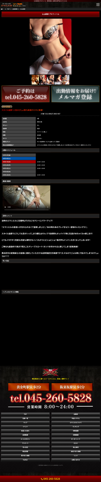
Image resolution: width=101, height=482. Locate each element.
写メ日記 (25, 447)
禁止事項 (75, 447)
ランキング (76, 427)
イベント (25, 427)
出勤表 (76, 414)
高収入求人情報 (76, 451)
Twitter (25, 460)
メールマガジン (25, 439)
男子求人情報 (25, 456)
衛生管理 (25, 451)
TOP (25, 414)
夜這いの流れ (25, 431)
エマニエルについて (76, 423)
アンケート (25, 443)
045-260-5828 (50, 479)
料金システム (76, 418)
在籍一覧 (25, 418)
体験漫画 (75, 431)
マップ (25, 423)
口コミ (76, 443)
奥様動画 (25, 435)
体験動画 (75, 435)
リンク (76, 456)
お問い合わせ (76, 460)
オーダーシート (75, 439)
